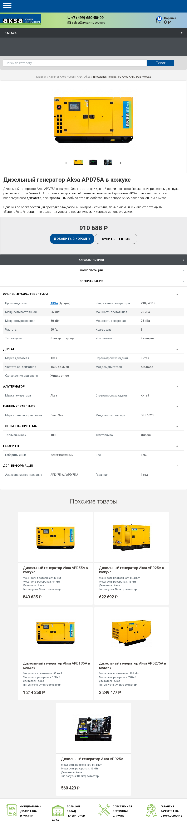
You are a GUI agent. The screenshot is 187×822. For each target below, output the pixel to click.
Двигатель (11, 349)
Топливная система (20, 426)
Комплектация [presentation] (91, 270)
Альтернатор (14, 386)
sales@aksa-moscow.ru (88, 22)
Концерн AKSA (69, 778)
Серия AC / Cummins (102, 783)
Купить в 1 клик (116, 239)
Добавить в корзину (72, 239)
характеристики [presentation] (91, 259)
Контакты (66, 801)
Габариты (11, 446)
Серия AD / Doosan (102, 778)
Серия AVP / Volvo (101, 792)
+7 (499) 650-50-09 (87, 17)
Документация (69, 797)
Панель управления (19, 406)
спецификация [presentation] (91, 281)
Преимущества (69, 783)
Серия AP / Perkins (101, 787)
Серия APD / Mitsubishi (104, 797)
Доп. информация (18, 465)
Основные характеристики (25, 294)
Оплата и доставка (72, 792)
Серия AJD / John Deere (104, 806)
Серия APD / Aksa (101, 801)
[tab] (93, 259)
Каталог (12, 33)
